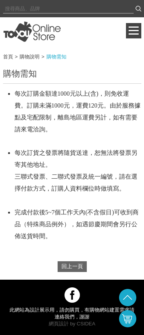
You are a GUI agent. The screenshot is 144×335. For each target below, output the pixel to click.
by (72, 324)
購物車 (127, 318)
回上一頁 (72, 266)
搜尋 (138, 9)
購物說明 (30, 57)
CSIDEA (86, 324)
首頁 (8, 57)
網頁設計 (59, 324)
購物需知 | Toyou (32, 31)
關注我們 (72, 295)
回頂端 (127, 297)
